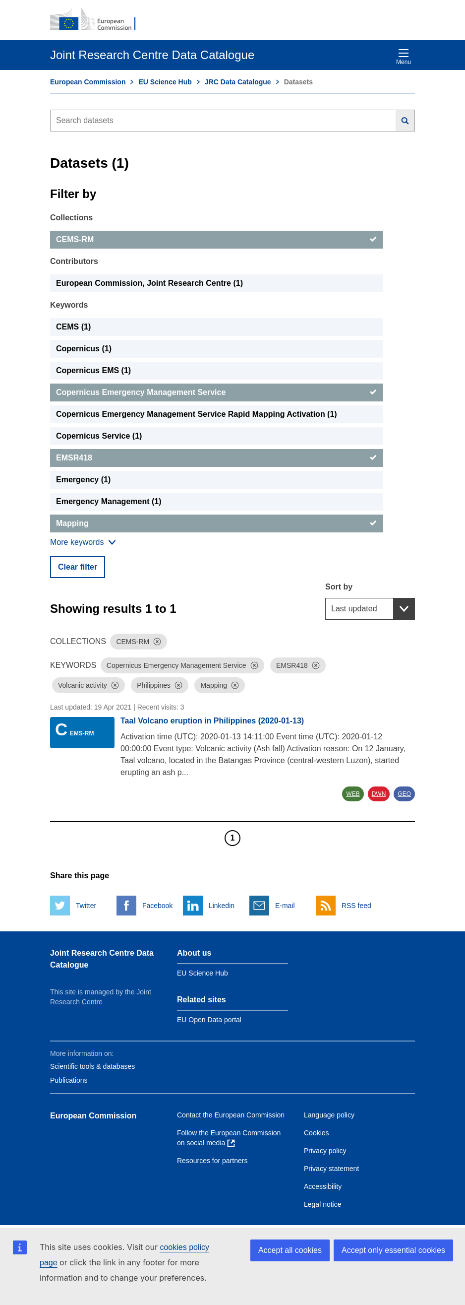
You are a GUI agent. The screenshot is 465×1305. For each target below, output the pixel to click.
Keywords (69, 305)
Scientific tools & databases (92, 1066)
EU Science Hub (164, 82)
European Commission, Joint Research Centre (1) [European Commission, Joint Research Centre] (149, 283)
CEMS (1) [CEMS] (73, 327)
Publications (69, 1080)
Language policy (329, 1115)
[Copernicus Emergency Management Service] (216, 392)
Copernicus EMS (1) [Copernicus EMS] (93, 370)
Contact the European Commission (231, 1115)
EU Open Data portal (209, 1020)
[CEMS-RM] (216, 240)
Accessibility (323, 1186)
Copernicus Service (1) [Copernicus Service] (99, 436)
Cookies (316, 1133)
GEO (404, 793)
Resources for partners (212, 1161)
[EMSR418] (216, 458)
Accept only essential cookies (393, 1250)
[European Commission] (98, 20)
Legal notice (323, 1204)
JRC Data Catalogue (238, 82)
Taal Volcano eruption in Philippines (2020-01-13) (212, 721)
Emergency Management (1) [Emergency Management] (109, 501)
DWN (379, 793)
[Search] (405, 120)
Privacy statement (331, 1169)
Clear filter (77, 567)
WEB (352, 793)
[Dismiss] (157, 642)
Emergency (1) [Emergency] (83, 479)
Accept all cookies (290, 1250)
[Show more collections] (83, 542)
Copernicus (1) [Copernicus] (84, 348)
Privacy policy (325, 1151)
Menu (403, 56)
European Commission (87, 82)
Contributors (74, 261)
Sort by (338, 587)
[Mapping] (216, 523)
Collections (71, 217)
